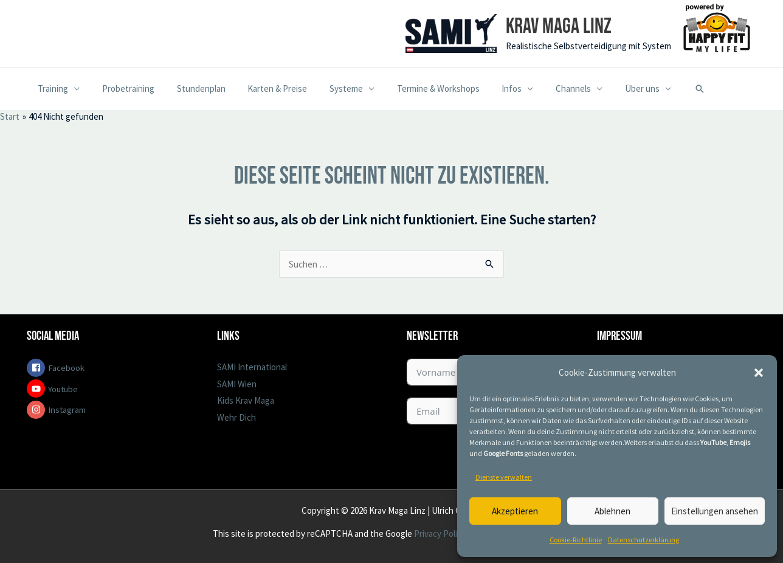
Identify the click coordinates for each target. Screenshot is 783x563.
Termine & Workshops (415, 88)
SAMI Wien (237, 384)
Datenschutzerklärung (643, 539)
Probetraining (122, 88)
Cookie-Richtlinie (576, 539)
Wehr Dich (236, 417)
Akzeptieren (515, 511)
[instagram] (107, 410)
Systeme (328, 88)
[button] (759, 373)
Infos (485, 88)
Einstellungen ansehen (714, 511)
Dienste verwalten (503, 477)
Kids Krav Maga (245, 400)
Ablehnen (612, 511)
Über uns (607, 88)
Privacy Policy (439, 533)
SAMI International (252, 367)
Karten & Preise (263, 88)
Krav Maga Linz (559, 26)
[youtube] (107, 388)
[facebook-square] (107, 368)
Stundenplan (191, 88)
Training (51, 88)
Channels (543, 88)
